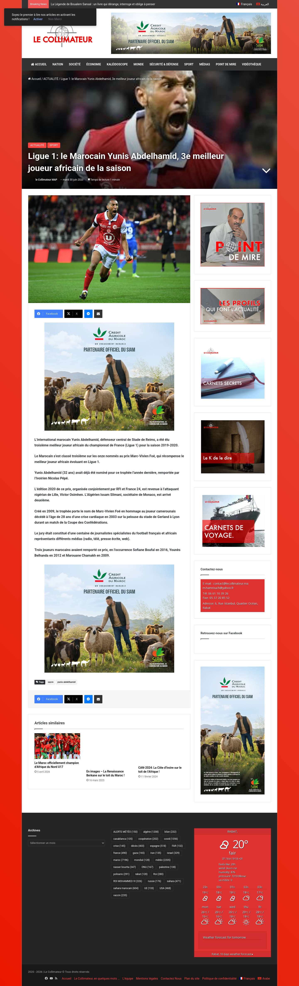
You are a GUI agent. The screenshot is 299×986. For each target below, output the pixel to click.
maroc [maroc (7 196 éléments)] (120, 860)
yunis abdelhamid (66, 682)
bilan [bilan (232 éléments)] (170, 831)
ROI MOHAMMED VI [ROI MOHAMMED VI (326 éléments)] (127, 881)
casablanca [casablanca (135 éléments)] (123, 838)
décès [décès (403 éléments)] (137, 845)
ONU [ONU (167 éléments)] (147, 867)
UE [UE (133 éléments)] (149, 888)
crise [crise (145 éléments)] (119, 845)
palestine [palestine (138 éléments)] (167, 867)
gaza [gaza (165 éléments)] (139, 853)
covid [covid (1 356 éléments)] (171, 838)
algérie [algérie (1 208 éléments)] (151, 831)
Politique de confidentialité (219, 978)
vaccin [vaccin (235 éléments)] (120, 895)
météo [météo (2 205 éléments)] (163, 860)
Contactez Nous (171, 978)
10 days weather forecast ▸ (232, 954)
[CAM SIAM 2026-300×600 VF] (233, 793)
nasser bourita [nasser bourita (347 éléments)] (124, 867)
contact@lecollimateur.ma (230, 583)
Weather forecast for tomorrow (224, 937)
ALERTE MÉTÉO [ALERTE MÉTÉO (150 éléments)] (125, 831)
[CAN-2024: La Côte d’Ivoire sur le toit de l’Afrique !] (161, 748)
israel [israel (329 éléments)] (173, 853)
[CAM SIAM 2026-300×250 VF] (109, 376)
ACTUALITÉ (50, 79)
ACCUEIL (39, 64)
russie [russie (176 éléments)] (154, 881)
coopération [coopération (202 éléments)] (148, 838)
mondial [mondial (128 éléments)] (142, 860)
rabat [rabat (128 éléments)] (141, 874)
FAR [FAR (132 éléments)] (177, 845)
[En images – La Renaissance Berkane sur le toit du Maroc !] (109, 750)
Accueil (34, 79)
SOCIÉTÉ (75, 64)
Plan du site (192, 978)
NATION (58, 64)
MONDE (139, 64)
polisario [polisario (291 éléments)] (121, 874)
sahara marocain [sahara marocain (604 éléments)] (125, 888)
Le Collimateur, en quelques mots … (97, 978)
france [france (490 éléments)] (120, 853)
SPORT (189, 64)
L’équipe (128, 978)
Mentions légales (147, 978)
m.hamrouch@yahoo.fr (218, 588)
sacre (50, 682)
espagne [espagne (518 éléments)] (158, 845)
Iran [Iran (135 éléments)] (156, 853)
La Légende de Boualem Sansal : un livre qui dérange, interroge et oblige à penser (103, 4)
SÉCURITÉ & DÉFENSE (164, 64)
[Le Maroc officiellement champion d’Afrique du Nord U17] (57, 746)
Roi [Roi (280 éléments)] (158, 874)
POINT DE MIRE (226, 64)
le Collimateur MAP (46, 179)
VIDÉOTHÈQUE (251, 64)
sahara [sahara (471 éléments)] (174, 881)
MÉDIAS (204, 64)
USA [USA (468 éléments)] (165, 888)
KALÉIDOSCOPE (117, 64)
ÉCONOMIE (93, 64)
